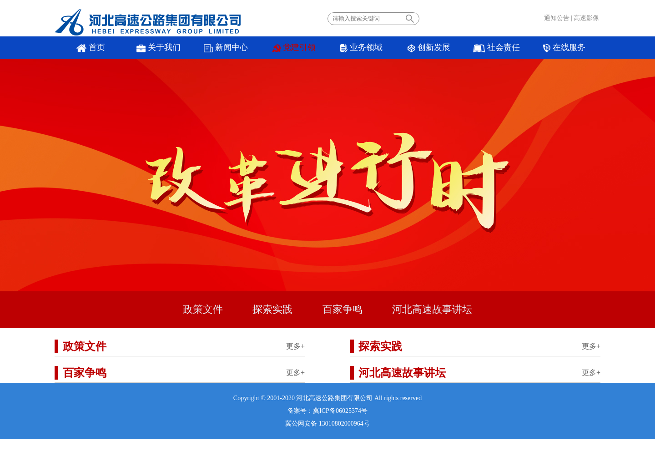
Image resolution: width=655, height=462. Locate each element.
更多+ (295, 346)
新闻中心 (226, 47)
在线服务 (564, 47)
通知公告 (556, 18)
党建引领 (294, 47)
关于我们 (158, 47)
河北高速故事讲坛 (432, 309)
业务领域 (361, 47)
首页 (90, 47)
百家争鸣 (342, 309)
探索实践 (272, 309)
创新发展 (429, 47)
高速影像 (586, 18)
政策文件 (203, 309)
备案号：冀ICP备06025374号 (327, 410)
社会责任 (496, 47)
